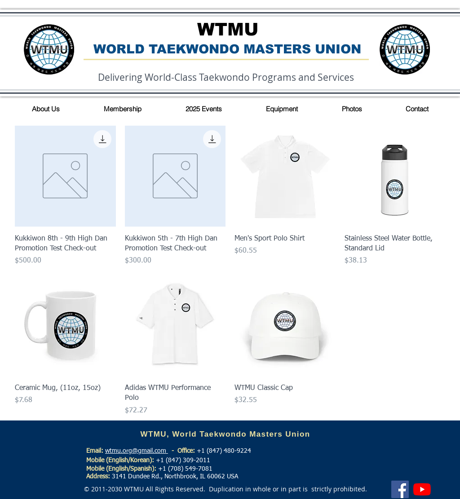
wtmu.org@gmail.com (136, 451)
